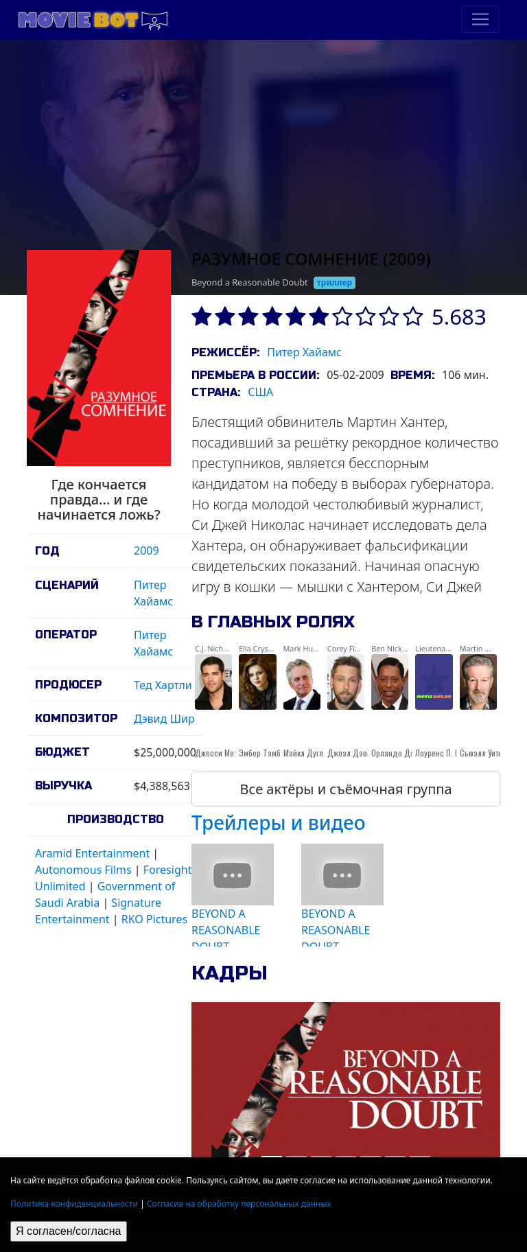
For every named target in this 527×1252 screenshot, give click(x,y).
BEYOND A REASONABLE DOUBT (225, 930)
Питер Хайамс (304, 352)
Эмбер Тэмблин (266, 752)
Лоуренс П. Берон (445, 752)
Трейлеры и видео (278, 822)
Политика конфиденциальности (74, 1203)
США (260, 391)
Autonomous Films (83, 869)
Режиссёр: (225, 352)
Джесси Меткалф (224, 752)
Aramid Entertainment (92, 853)
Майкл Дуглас (307, 752)
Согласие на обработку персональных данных (239, 1203)
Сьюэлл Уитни (483, 752)
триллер (334, 282)
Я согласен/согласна (68, 1231)
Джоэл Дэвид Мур (359, 752)
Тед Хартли (163, 685)
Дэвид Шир (164, 718)
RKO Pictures (154, 919)
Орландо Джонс (399, 752)
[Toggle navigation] (480, 19)
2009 (146, 550)
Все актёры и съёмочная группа (345, 789)
